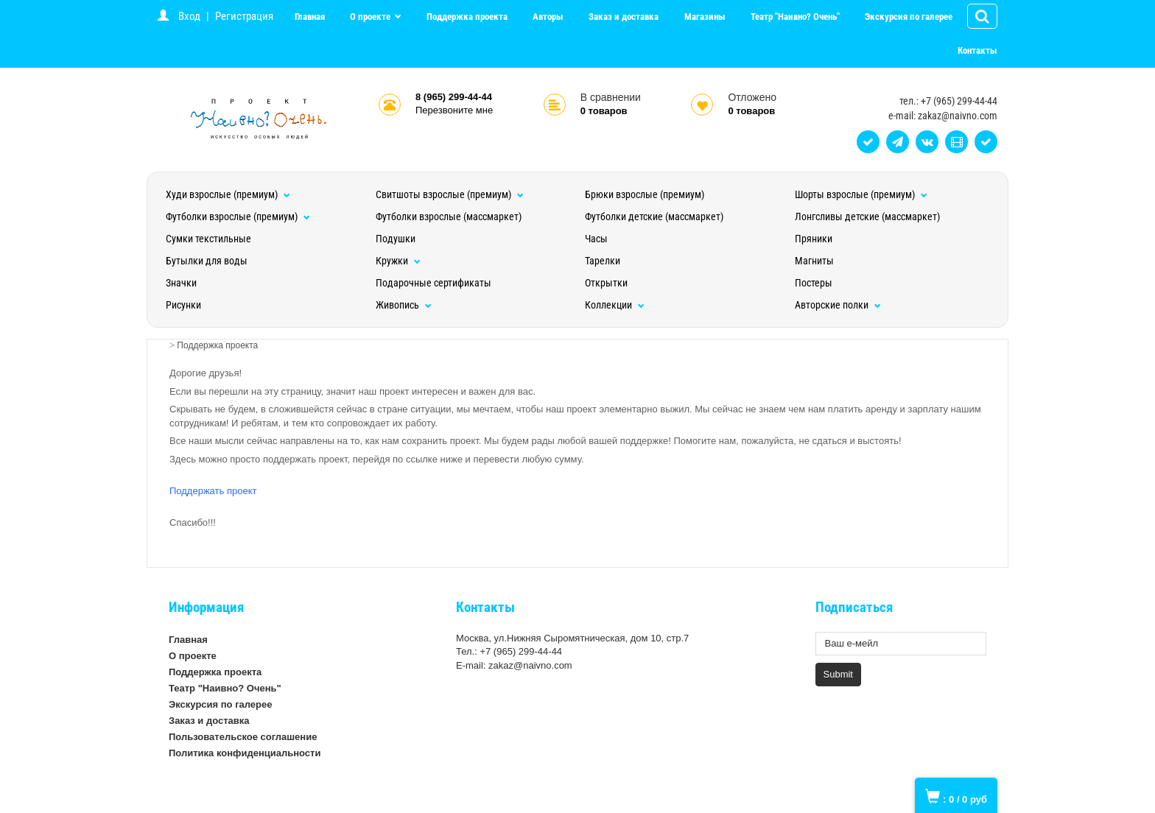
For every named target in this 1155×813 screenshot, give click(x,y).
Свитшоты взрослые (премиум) (450, 194)
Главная (310, 16)
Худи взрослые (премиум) (228, 194)
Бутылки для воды (207, 261)
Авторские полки (838, 305)
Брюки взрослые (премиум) (644, 194)
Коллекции (615, 305)
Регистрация (244, 16)
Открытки (606, 283)
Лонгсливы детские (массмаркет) (867, 216)
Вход (189, 16)
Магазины (705, 16)
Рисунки (183, 305)
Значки (181, 283)
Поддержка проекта (467, 16)
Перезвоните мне (454, 110)
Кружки (398, 261)
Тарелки (602, 261)
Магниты (814, 261)
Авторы (548, 16)
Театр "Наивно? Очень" (795, 16)
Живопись (404, 305)
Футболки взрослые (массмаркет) (449, 216)
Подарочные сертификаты (433, 283)
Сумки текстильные (208, 238)
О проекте (371, 16)
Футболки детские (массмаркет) (654, 216)
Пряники (813, 238)
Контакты (977, 50)
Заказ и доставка (624, 16)
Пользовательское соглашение (243, 736)
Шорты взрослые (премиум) (861, 194)
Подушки (395, 238)
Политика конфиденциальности (244, 753)
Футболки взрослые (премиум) (238, 216)
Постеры (813, 283)
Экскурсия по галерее (908, 16)
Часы (596, 238)
